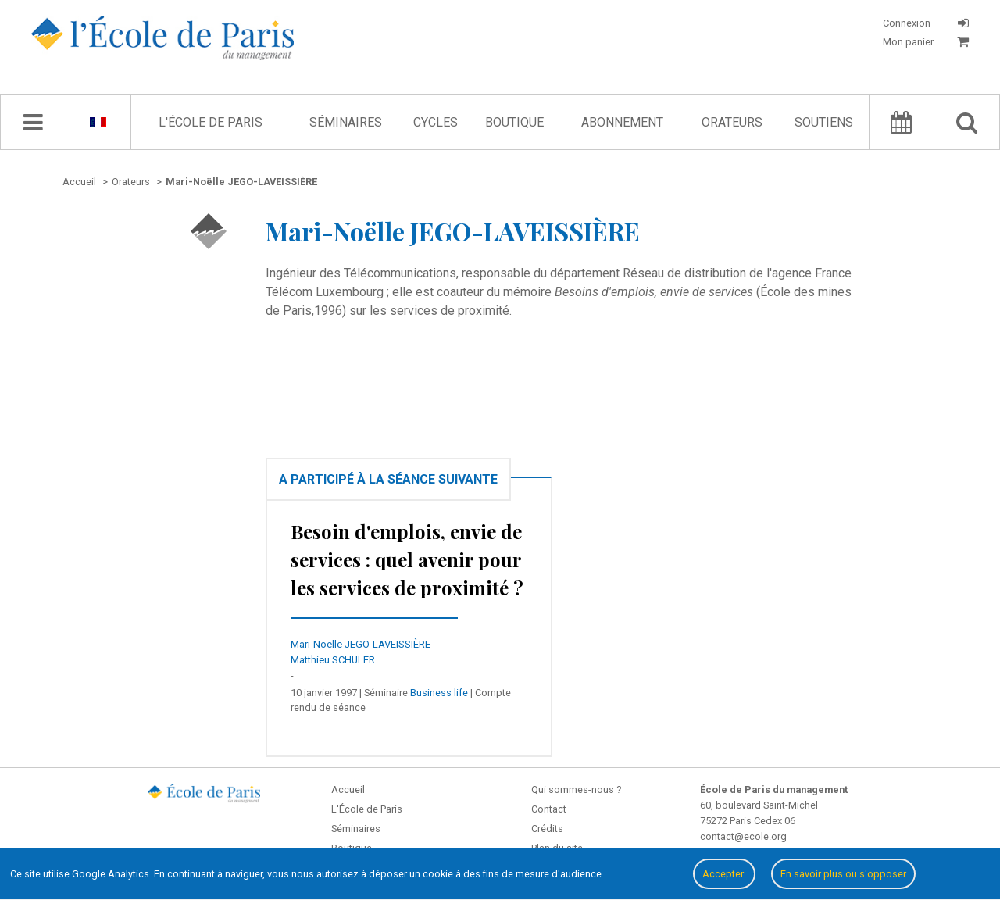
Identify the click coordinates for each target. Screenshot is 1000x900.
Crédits (547, 828)
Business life (439, 692)
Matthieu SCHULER (333, 660)
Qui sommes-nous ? (576, 789)
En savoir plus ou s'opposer (843, 874)
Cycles (435, 122)
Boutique (514, 122)
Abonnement (622, 122)
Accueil (348, 789)
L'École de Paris (210, 122)
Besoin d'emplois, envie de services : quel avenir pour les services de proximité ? (407, 559)
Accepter (724, 874)
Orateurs (732, 122)
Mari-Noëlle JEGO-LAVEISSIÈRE (360, 644)
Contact (548, 809)
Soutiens (824, 122)
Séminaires (345, 122)
